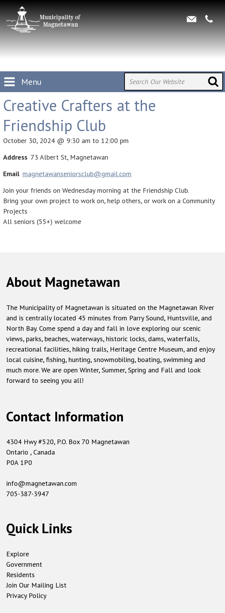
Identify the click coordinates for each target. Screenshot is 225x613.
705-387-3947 (27, 493)
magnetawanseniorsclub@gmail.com (76, 173)
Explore (17, 553)
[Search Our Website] (173, 81)
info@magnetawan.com (41, 483)
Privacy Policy (26, 595)
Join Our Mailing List (36, 585)
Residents (20, 574)
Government (24, 564)
